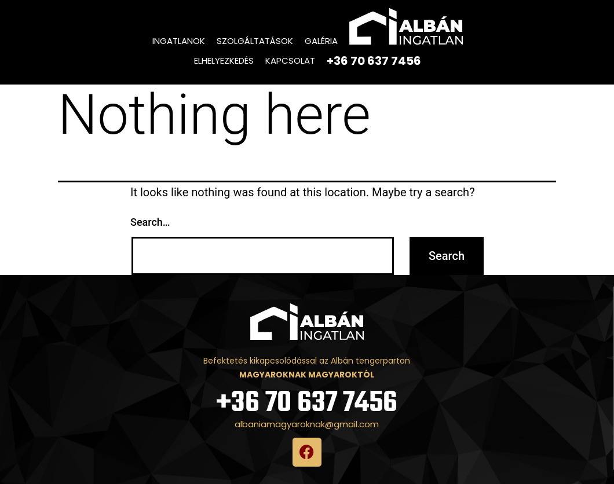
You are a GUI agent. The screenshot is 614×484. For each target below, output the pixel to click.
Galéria (321, 41)
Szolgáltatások (255, 41)
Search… (150, 222)
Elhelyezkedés (224, 60)
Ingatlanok (178, 41)
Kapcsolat (290, 60)
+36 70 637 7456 (306, 403)
